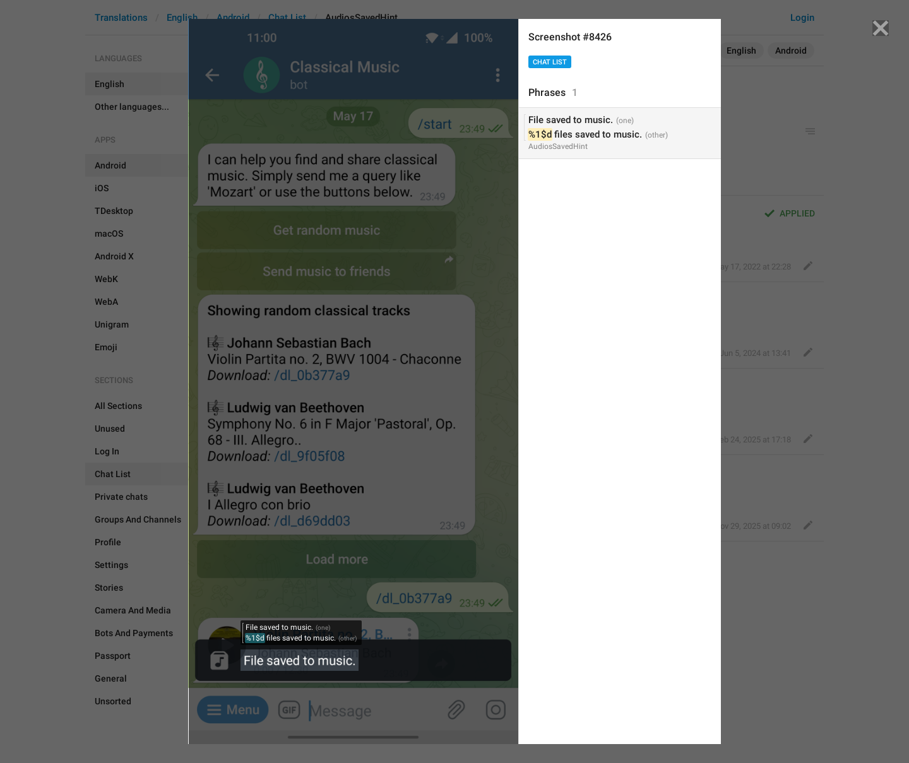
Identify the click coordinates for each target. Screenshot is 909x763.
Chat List (550, 62)
